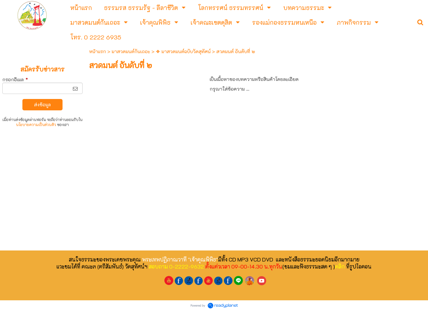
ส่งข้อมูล (42, 104)
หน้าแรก (97, 51)
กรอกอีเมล (15, 79)
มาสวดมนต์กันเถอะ (131, 51)
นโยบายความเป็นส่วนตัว (36, 124)
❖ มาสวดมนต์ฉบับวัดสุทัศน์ (183, 51)
